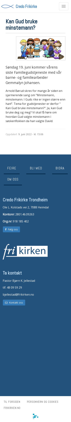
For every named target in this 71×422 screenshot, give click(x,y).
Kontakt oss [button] (14, 302)
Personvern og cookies (42, 402)
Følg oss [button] (11, 229)
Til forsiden (12, 402)
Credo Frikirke (26, 6)
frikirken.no (12, 408)
